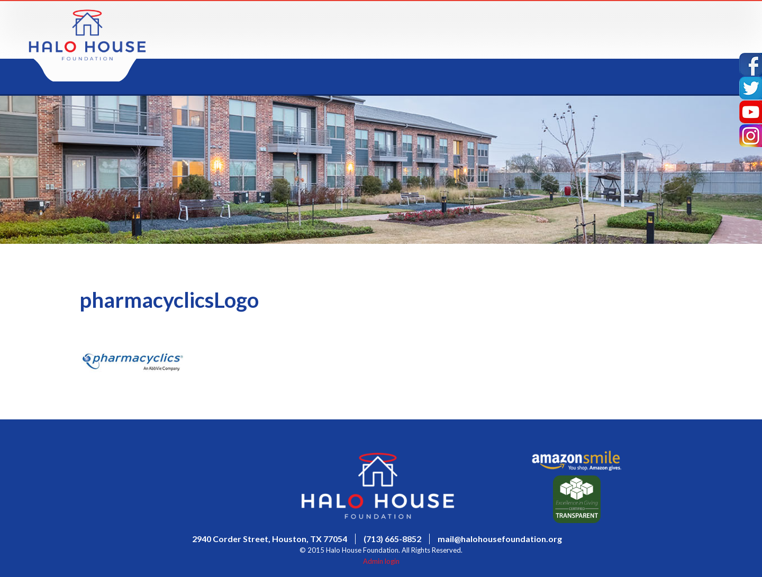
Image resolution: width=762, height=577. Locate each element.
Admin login (381, 561)
